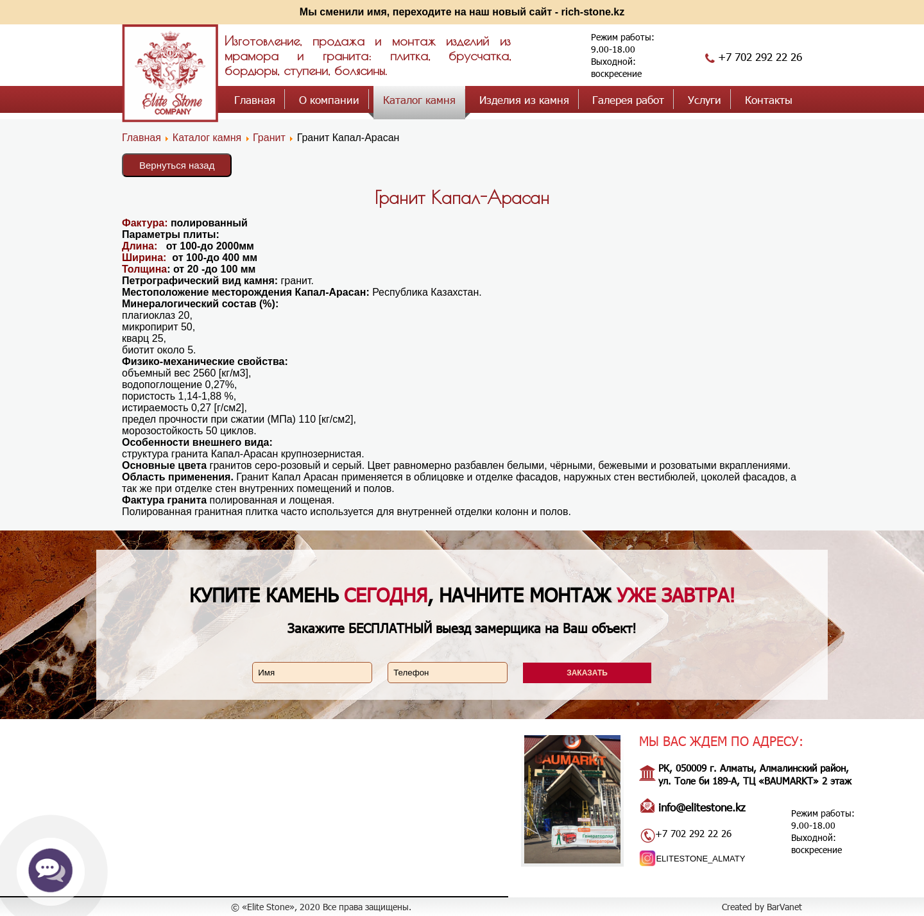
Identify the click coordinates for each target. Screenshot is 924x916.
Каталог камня (419, 99)
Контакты (768, 99)
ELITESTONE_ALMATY (700, 858)
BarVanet (784, 907)
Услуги (704, 99)
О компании (329, 99)
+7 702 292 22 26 (760, 56)
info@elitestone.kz (702, 807)
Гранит (270, 137)
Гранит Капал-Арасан (462, 197)
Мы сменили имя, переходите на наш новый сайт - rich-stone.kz (462, 11)
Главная (254, 99)
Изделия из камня (524, 99)
